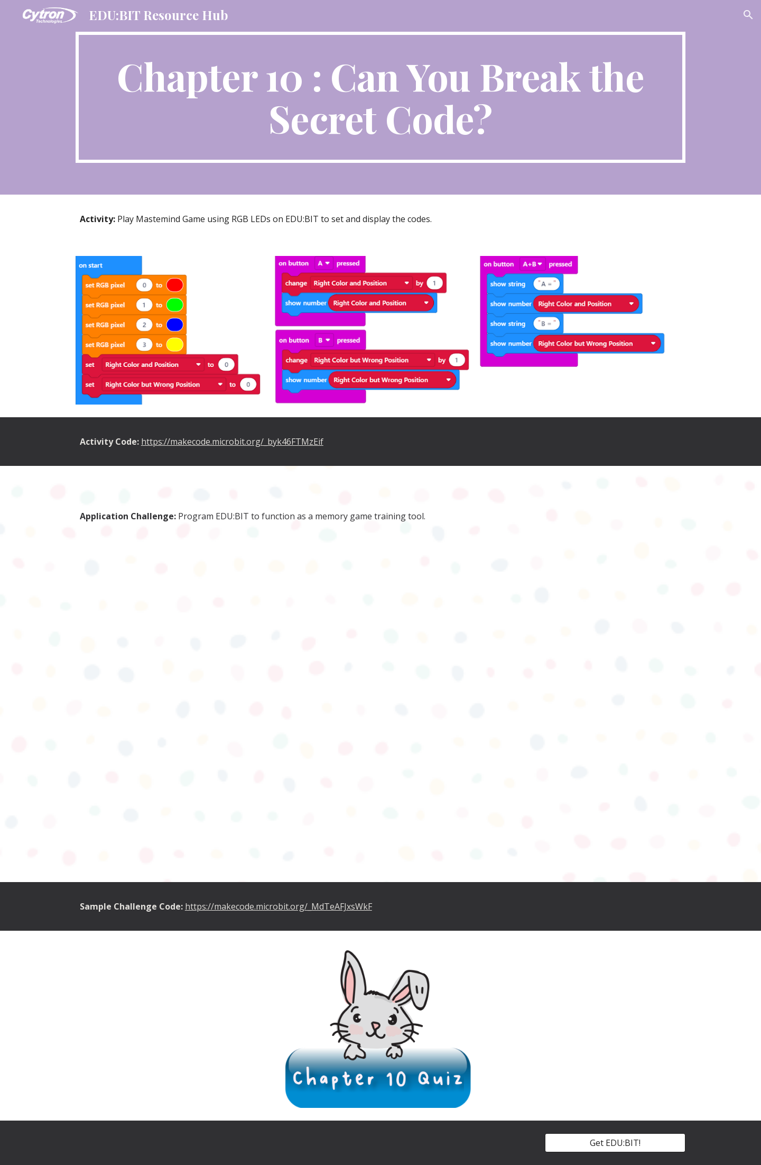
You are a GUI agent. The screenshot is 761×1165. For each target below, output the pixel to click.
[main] (380, 97)
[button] (748, 14)
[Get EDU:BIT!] (615, 1143)
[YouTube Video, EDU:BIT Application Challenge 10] (380, 700)
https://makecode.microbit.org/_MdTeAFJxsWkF (278, 906)
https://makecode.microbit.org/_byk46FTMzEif (232, 441)
